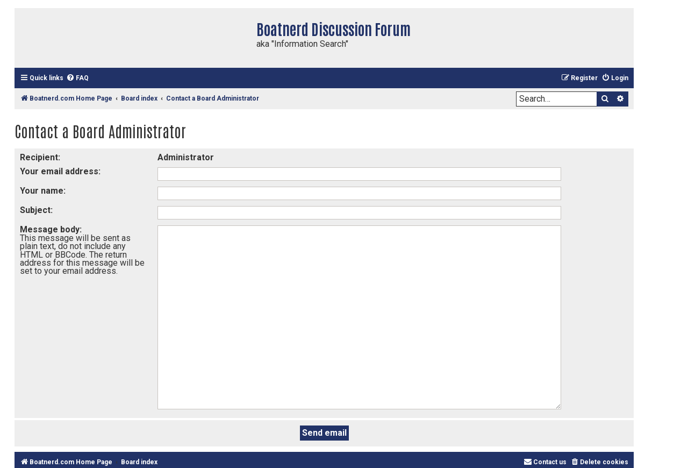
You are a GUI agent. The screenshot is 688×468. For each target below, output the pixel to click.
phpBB (533, 433)
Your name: (43, 191)
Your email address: (60, 171)
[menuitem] (77, 78)
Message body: (51, 229)
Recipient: (40, 157)
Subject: (36, 210)
